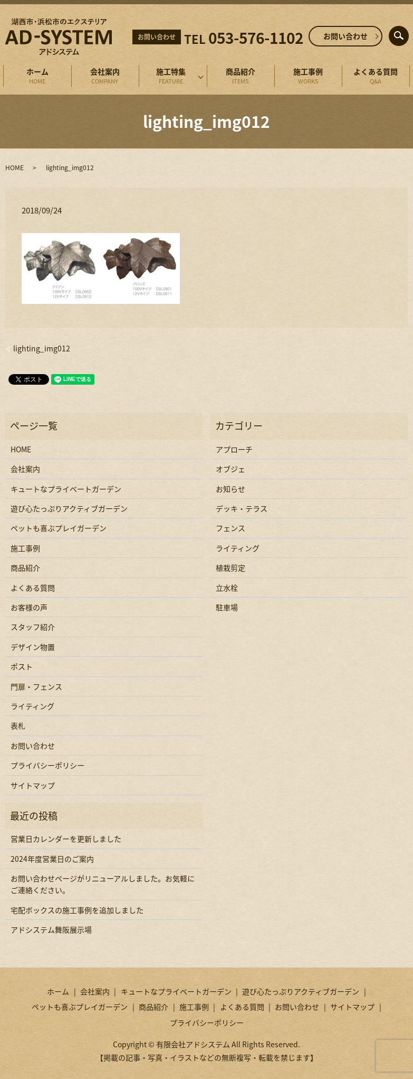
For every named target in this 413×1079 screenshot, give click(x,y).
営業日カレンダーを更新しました (66, 838)
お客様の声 (29, 607)
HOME (14, 167)
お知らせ (230, 488)
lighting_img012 (41, 348)
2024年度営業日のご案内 (52, 858)
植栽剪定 (230, 567)
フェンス (230, 528)
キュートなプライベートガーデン (66, 488)
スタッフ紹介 (33, 626)
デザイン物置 (33, 646)
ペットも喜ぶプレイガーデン (59, 528)
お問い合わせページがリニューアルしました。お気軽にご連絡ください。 (103, 884)
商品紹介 (240, 76)
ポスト (22, 666)
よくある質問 (375, 76)
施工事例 (308, 76)
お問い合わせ (345, 36)
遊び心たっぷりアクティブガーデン (69, 508)
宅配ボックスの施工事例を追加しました (77, 910)
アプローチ (234, 449)
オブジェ (230, 468)
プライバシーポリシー (47, 765)
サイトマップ (33, 785)
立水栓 (227, 587)
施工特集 (170, 76)
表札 (18, 725)
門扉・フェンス (36, 686)
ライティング (32, 706)
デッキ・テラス (241, 508)
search (407, 33)
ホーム (37, 76)
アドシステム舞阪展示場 (51, 929)
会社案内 (105, 76)
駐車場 (227, 607)
